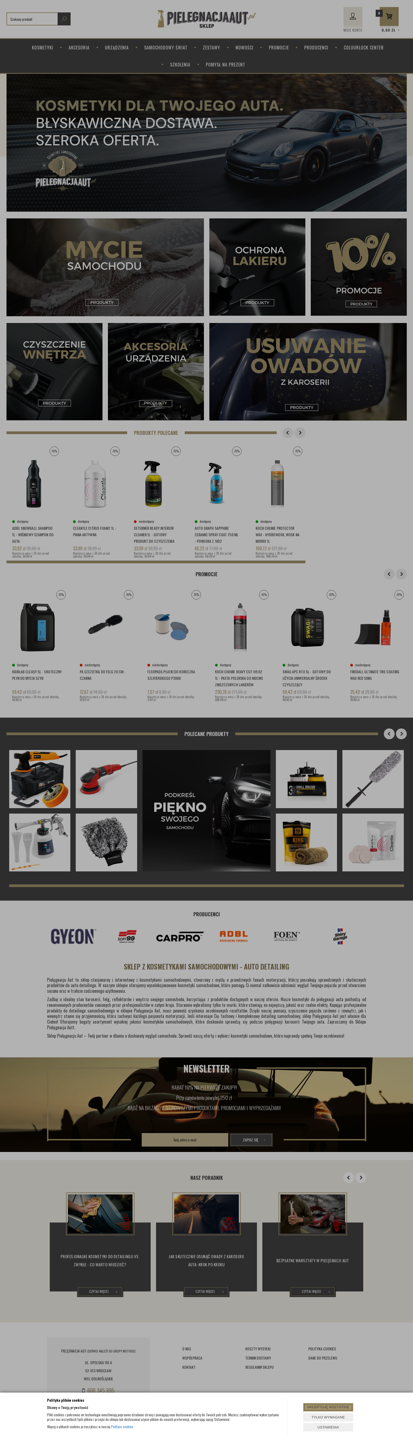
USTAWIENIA (328, 1427)
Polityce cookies (122, 1426)
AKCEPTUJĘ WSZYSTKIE (328, 1407)
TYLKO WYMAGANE (328, 1417)
